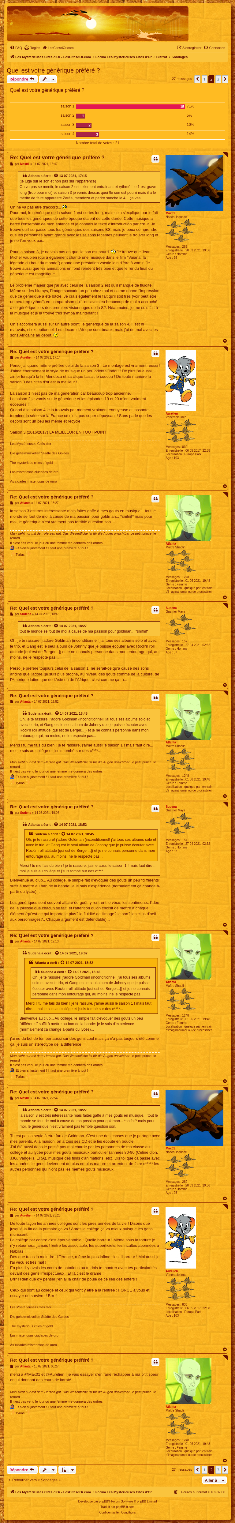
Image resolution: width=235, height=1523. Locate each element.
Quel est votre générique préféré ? (53, 70)
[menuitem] (16, 47)
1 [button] (204, 79)
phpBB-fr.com (125, 1507)
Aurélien (172, 413)
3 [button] (218, 79)
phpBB (103, 1501)
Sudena (171, 608)
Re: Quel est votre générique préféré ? (57, 157)
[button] (197, 79)
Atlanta (34, 176)
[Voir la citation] (56, 176)
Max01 (170, 213)
